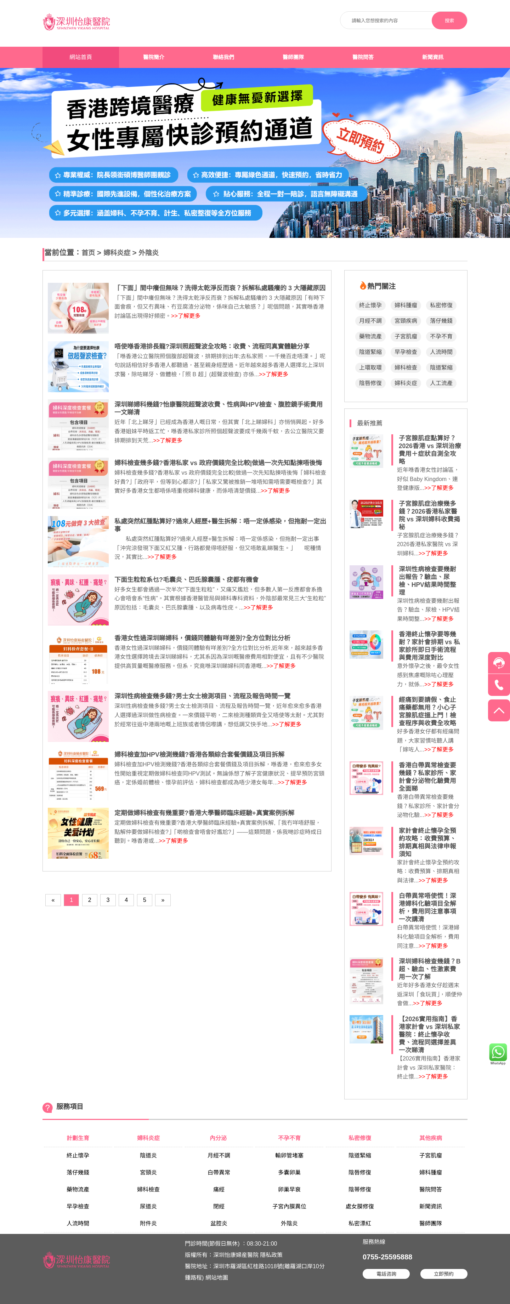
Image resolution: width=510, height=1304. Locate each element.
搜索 (449, 20)
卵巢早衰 (289, 1189)
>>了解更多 (185, 316)
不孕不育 (441, 336)
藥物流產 (370, 336)
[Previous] (53, 900)
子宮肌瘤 (406, 336)
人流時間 (441, 352)
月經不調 (370, 321)
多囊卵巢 (289, 1172)
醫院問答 (363, 57)
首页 (88, 253)
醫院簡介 (153, 57)
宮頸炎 (148, 1172)
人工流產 (441, 383)
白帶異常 (219, 1172)
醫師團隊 (293, 57)
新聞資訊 (432, 57)
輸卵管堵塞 (289, 1156)
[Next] (163, 900)
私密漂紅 (359, 1223)
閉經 (219, 1206)
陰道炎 (148, 1156)
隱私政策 (271, 1255)
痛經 (219, 1189)
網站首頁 (80, 57)
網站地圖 (216, 1278)
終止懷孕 (370, 305)
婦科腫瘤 (406, 305)
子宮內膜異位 (289, 1206)
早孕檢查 (406, 352)
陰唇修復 (370, 383)
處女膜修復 (360, 1206)
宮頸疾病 (406, 321)
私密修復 (441, 305)
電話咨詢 (386, 1274)
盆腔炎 (218, 1223)
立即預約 (444, 1274)
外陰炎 (148, 253)
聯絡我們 (223, 57)
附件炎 (148, 1223)
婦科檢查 (406, 368)
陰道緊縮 (370, 352)
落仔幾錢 (441, 321)
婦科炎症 (116, 253)
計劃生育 (78, 1138)
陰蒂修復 (359, 1189)
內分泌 (219, 1138)
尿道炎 (148, 1206)
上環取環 (370, 368)
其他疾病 (430, 1138)
